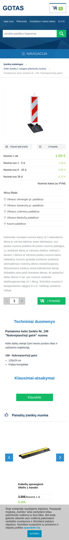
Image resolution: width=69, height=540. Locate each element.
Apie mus (8, 21)
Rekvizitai (22, 21)
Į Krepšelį (51, 146)
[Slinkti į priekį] (60, 457)
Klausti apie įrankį (18, 146)
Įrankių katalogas (13, 64)
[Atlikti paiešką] (61, 33)
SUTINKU (34, 533)
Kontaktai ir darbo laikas (42, 21)
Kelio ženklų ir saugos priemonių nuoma (25, 68)
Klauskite (34, 397)
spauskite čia (32, 527)
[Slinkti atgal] (9, 457)
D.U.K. (61, 21)
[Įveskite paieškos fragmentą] (30, 33)
